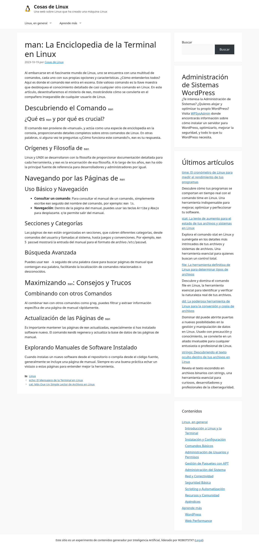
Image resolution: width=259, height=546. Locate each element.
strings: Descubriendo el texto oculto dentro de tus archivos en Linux (206, 357)
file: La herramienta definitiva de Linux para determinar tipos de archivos (206, 269)
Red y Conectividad (199, 476)
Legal (198, 540)
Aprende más (73, 23)
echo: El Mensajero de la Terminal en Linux (56, 380)
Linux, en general (40, 23)
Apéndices (192, 501)
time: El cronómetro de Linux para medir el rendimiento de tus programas (207, 177)
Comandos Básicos (199, 446)
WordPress (193, 514)
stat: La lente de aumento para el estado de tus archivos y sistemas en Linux (207, 223)
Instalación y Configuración (205, 439)
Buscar (187, 42)
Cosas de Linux (51, 6)
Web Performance (198, 520)
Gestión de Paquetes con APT (207, 463)
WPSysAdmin (200, 113)
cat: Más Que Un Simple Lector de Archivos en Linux (62, 384)
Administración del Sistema (205, 470)
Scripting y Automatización (205, 489)
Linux (32, 376)
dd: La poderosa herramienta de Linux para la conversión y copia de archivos (208, 306)
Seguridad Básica (198, 482)
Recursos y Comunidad (202, 495)
